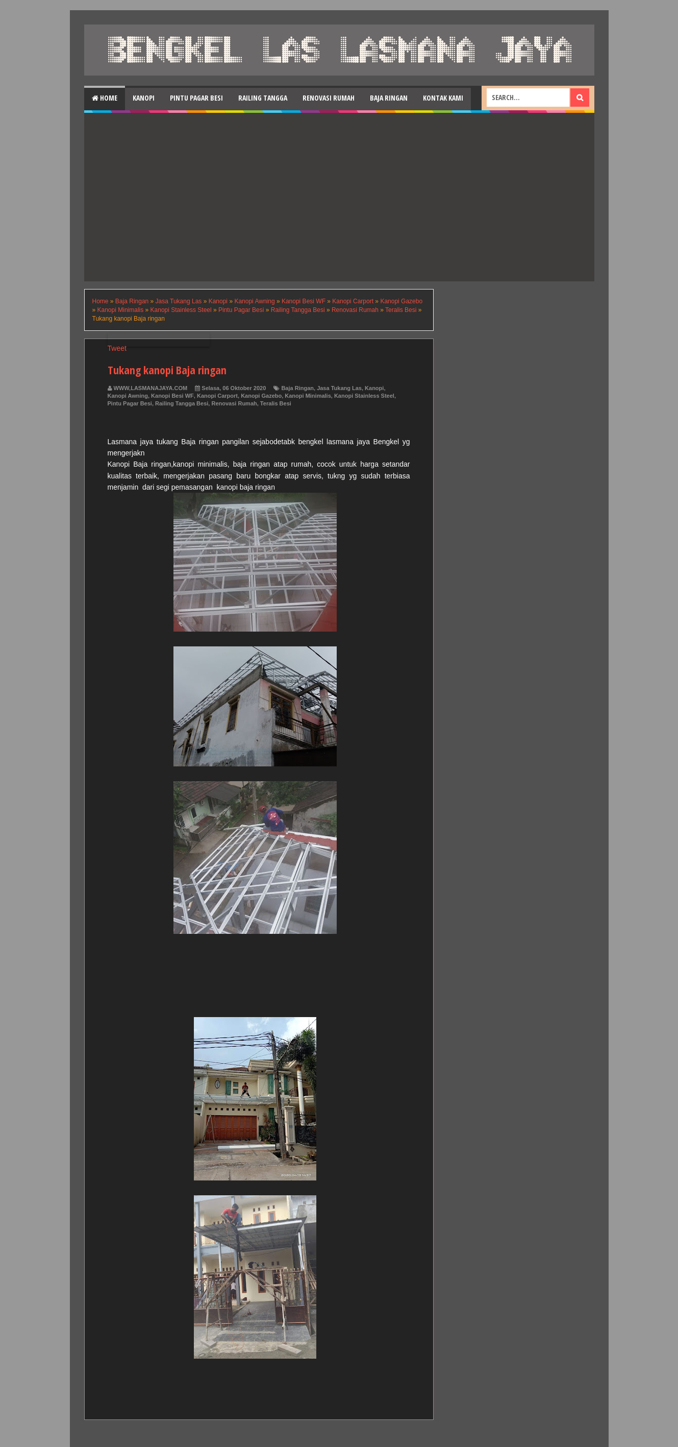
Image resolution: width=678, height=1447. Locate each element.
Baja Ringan (389, 98)
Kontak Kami (443, 98)
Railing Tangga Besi (181, 403)
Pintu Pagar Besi (196, 98)
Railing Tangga (262, 98)
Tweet (117, 348)
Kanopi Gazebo (261, 396)
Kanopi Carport (217, 396)
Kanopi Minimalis (308, 396)
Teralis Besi (275, 403)
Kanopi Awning (128, 396)
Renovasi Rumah (329, 98)
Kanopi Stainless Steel (364, 396)
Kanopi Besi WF (172, 396)
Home (104, 98)
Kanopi (144, 98)
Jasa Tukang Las (339, 388)
